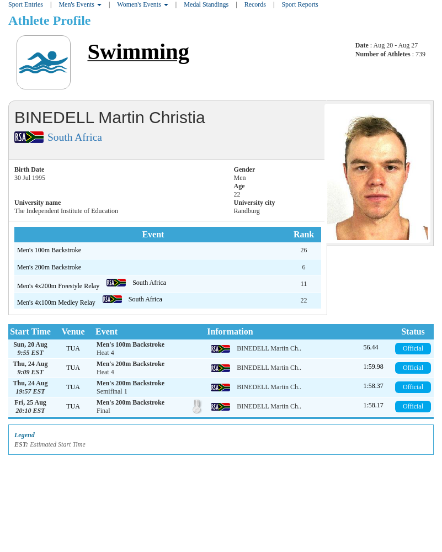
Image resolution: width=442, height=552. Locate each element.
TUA (73, 348)
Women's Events (142, 4)
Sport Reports (299, 4)
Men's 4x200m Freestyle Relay (59, 286)
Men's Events (80, 4)
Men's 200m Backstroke (49, 267)
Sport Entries (25, 4)
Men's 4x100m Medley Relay (57, 302)
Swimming (138, 51)
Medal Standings (206, 4)
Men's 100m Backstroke (49, 250)
